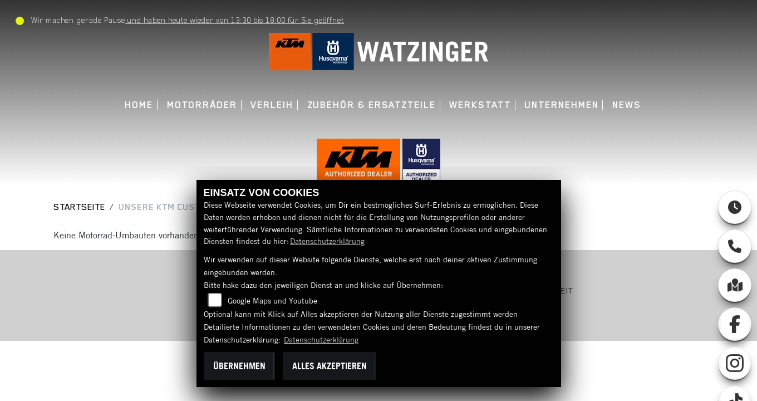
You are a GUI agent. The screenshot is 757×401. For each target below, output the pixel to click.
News (626, 105)
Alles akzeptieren (329, 365)
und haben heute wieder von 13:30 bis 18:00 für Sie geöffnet (234, 20)
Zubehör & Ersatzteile (371, 105)
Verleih (271, 105)
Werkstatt (479, 105)
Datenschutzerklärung (327, 241)
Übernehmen (239, 365)
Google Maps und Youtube (272, 301)
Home (139, 105)
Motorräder (202, 105)
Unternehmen (561, 105)
